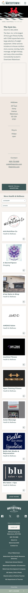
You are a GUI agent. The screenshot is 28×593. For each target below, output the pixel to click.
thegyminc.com (14, 167)
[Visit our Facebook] (2, 516)
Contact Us (14, 546)
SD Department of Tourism (14, 580)
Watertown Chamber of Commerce (14, 566)
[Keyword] (14, 205)
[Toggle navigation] (25, 3)
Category (6, 201)
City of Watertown (14, 553)
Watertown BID (14, 543)
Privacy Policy (14, 587)
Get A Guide (14, 591)
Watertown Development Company (14, 569)
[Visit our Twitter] (10, 516)
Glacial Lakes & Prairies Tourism (14, 576)
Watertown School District (14, 563)
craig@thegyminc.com (14, 164)
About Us (14, 540)
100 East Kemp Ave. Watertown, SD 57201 (14, 533)
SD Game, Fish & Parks (14, 573)
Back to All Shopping (14, 187)
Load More (14, 497)
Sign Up (14, 528)
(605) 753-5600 (14, 162)
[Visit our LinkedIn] (26, 516)
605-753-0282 (14, 537)
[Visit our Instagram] (18, 516)
